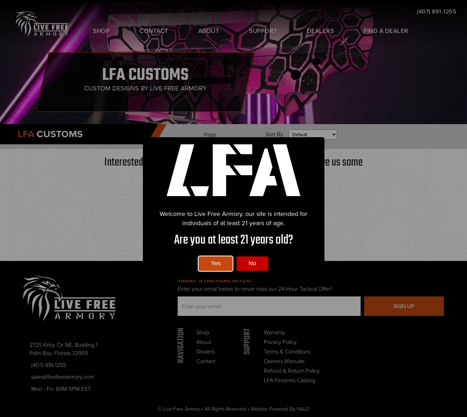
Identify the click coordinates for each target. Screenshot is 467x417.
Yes (216, 263)
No (252, 263)
